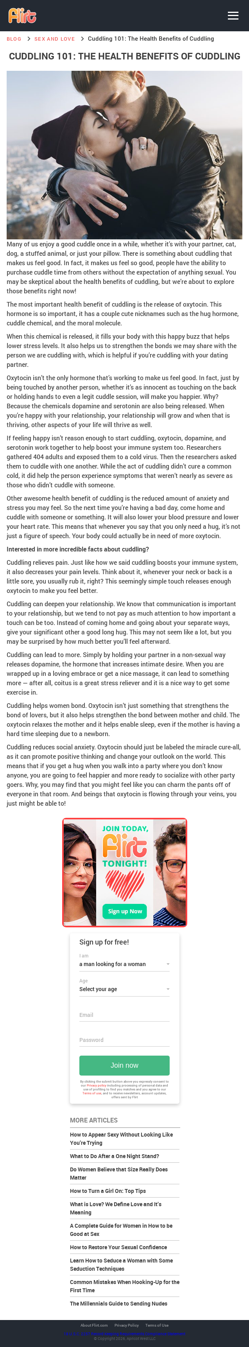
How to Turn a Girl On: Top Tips (108, 1190)
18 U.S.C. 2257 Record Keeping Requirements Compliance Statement (124, 1333)
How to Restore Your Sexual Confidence (118, 1247)
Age (83, 980)
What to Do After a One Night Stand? (114, 1156)
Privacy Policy (127, 1325)
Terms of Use (156, 1325)
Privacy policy (96, 1085)
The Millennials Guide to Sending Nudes (118, 1303)
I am (83, 955)
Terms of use (91, 1093)
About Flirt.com (94, 1325)
